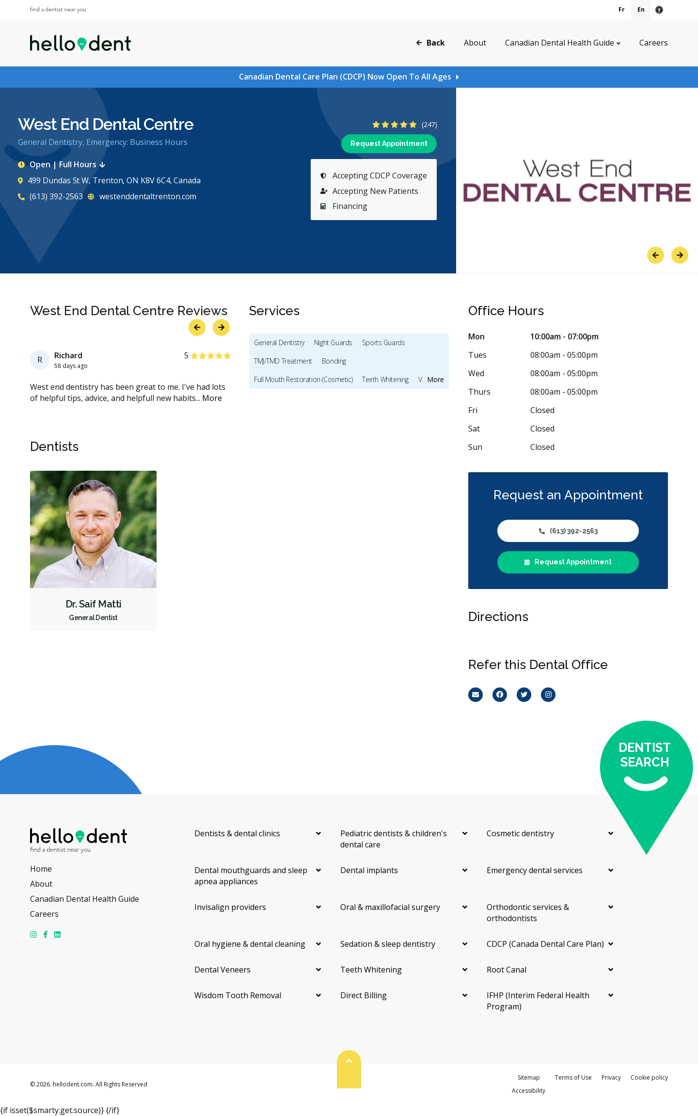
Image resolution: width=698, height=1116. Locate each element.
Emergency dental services (535, 870)
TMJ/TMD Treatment (283, 361)
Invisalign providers (230, 907)
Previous (655, 255)
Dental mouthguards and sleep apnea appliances (250, 876)
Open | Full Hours (63, 164)
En (641, 9)
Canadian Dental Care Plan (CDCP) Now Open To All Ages (345, 76)
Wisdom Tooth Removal (237, 995)
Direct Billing (363, 995)
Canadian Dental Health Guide (559, 42)
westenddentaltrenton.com (142, 196)
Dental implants (369, 870)
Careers (653, 42)
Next (679, 255)
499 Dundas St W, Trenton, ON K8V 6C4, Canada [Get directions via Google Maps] (109, 180)
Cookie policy (649, 1077)
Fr (622, 9)
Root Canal (506, 969)
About (475, 42)
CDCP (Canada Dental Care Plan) (545, 944)
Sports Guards (383, 342)
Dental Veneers (222, 969)
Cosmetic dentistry (520, 833)
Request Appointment (389, 143)
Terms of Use (573, 1077)
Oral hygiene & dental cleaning (249, 944)
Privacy (611, 1077)
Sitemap (529, 1077)
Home (41, 868)
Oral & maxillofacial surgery (390, 907)
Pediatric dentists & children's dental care (393, 839)
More (212, 398)
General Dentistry (279, 342)
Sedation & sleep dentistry (387, 944)
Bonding (334, 361)
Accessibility (528, 1090)
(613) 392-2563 (50, 196)
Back (430, 42)
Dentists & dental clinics (237, 833)
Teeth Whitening (385, 379)
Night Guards (333, 342)
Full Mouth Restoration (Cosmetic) (303, 379)
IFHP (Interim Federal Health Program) (538, 1001)
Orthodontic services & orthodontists (528, 913)
